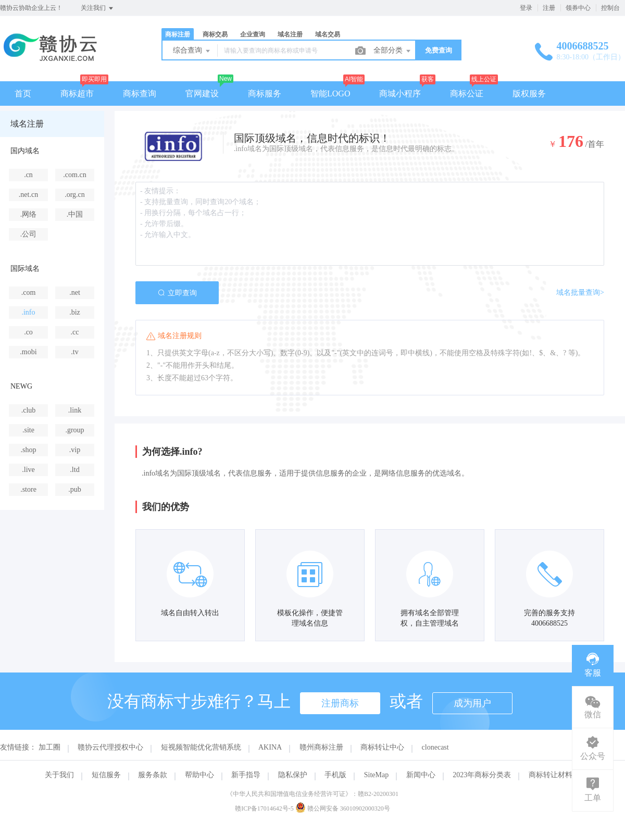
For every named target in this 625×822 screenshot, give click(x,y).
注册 (549, 7)
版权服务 (529, 93)
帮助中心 (199, 775)
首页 (23, 93)
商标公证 (466, 93)
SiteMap (376, 775)
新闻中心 (420, 775)
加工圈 (49, 747)
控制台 (610, 7)
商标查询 (139, 93)
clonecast (435, 747)
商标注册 (177, 34)
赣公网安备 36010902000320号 (342, 808)
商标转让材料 (550, 775)
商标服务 (264, 93)
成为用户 (472, 703)
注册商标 (340, 703)
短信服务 (106, 775)
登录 (526, 7)
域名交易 (327, 34)
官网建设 (202, 93)
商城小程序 (400, 93)
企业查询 (252, 34)
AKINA (270, 747)
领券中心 (578, 7)
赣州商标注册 (321, 747)
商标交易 (215, 34)
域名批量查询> (580, 292)
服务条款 (152, 775)
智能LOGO (330, 93)
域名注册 (290, 34)
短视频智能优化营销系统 (201, 747)
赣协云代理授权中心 (110, 747)
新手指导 (245, 775)
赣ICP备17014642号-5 (264, 808)
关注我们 (98, 8)
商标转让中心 (382, 747)
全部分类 (392, 51)
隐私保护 (292, 775)
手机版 (335, 775)
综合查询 (192, 51)
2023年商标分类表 (482, 775)
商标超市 (77, 93)
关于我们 (59, 775)
